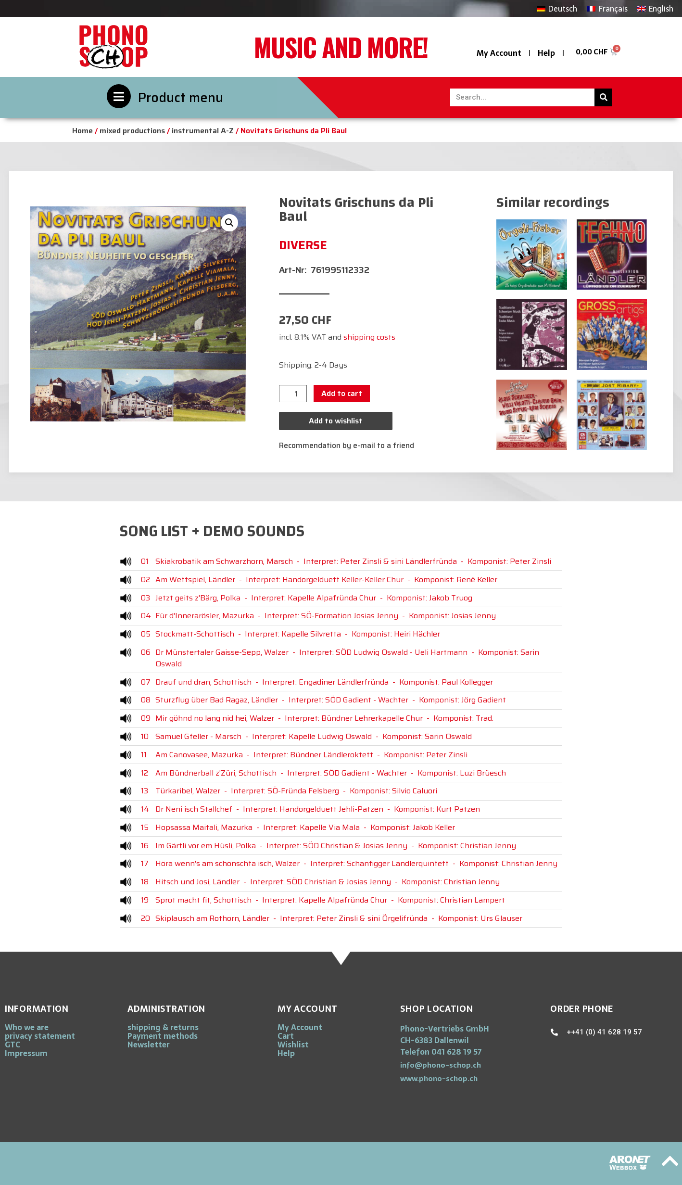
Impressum (26, 1053)
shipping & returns (163, 1027)
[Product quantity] (293, 393)
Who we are (27, 1027)
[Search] (603, 97)
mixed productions (132, 131)
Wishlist (293, 1044)
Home (82, 131)
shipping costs (369, 337)
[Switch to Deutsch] (557, 8)
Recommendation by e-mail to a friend (346, 445)
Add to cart (341, 393)
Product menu (180, 97)
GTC (12, 1044)
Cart (286, 1036)
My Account (499, 53)
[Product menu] (119, 96)
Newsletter (148, 1044)
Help (546, 53)
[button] (229, 222)
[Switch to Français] (607, 8)
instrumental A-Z (203, 131)
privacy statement (40, 1036)
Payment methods (162, 1036)
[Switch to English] (655, 8)
